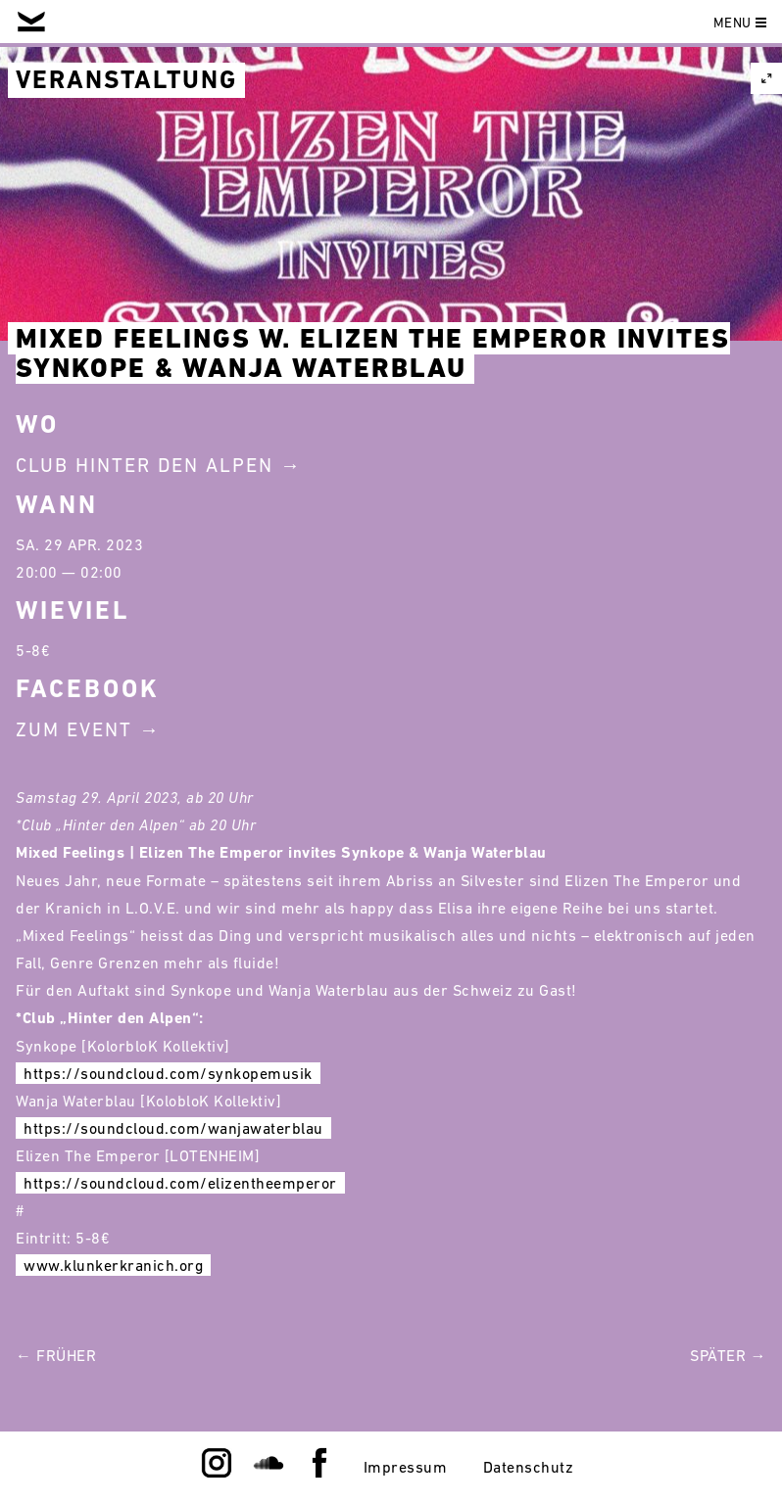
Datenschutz (528, 1467)
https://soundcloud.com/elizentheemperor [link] (180, 1183)
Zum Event (74, 729)
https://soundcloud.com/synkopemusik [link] (168, 1073)
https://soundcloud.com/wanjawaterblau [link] (173, 1128)
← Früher (56, 1355)
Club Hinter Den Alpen (144, 465)
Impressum (406, 1467)
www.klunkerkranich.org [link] (113, 1265)
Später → (728, 1355)
